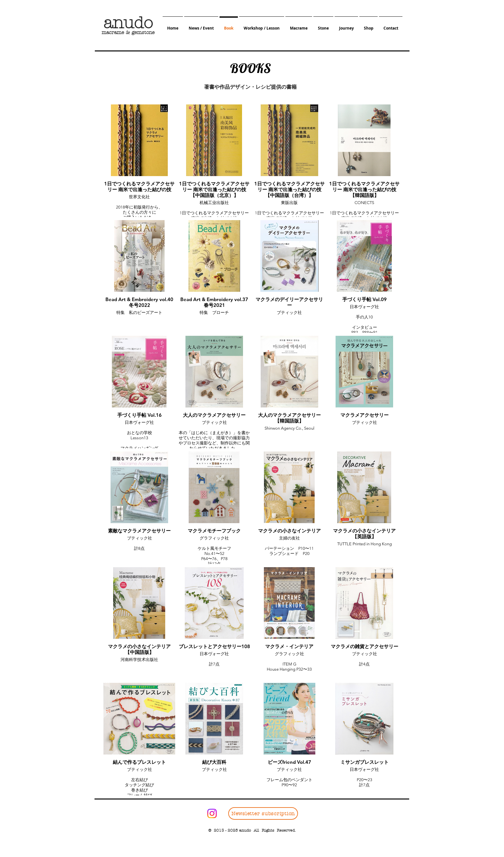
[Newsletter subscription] (263, 813)
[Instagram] (212, 813)
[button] (201, 25)
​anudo (128, 22)
